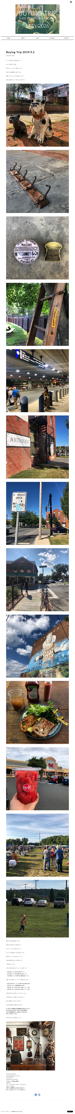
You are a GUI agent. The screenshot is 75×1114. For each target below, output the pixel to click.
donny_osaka (15, 1081)
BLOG (37, 38)
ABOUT (23, 38)
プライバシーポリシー (5, 1111)
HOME (8, 38)
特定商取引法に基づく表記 (16, 1111)
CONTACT (66, 38)
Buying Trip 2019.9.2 (20, 52)
